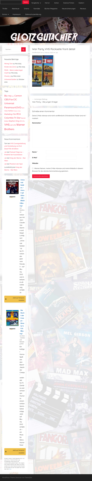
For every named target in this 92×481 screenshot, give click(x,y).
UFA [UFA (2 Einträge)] (20, 121)
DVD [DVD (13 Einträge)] (18, 107)
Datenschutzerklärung (33, 14)
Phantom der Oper (16, 164)
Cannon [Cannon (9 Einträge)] (18, 95)
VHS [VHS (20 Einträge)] (7, 124)
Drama (26, 9)
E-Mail (35, 158)
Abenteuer (15, 9)
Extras (5, 14)
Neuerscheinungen (69, 9)
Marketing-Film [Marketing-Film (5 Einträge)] (10, 114)
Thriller (4, 9)
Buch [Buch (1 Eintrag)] (13, 96)
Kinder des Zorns (10, 67)
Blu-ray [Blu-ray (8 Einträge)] (7, 96)
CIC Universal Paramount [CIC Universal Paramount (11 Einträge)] (10, 103)
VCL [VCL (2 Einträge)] (23, 121)
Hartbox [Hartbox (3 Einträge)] (10, 111)
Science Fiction (68, 3)
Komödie (37, 9)
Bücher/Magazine (51, 9)
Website (35, 163)
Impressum (17, 14)
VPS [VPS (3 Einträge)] (14, 125)
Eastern (81, 3)
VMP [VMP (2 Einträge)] (11, 125)
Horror (47, 3)
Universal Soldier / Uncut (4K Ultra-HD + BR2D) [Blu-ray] (22, 193)
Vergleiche (36, 3)
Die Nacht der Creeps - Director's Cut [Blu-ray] (22, 322)
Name (34, 152)
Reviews (83, 9)
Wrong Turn (8, 63)
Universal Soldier (10, 79)
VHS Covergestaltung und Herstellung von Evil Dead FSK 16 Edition (15, 146)
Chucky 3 (7, 76)
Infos (10, 469)
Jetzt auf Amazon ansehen (18, 299)
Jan (57, 52)
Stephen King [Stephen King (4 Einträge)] (14, 121)
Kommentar (37, 123)
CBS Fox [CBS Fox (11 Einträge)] (8, 99)
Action (56, 3)
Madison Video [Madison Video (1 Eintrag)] (17, 111)
